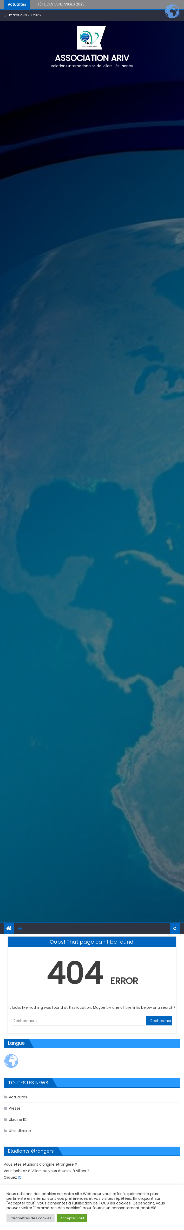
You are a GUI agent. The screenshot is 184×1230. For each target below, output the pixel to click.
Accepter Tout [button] (72, 1218)
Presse (15, 1108)
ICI (20, 1177)
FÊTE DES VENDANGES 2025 (61, 5)
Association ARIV (92, 58)
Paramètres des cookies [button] (30, 1218)
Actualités (18, 1097)
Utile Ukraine (20, 1130)
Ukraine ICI (18, 1119)
